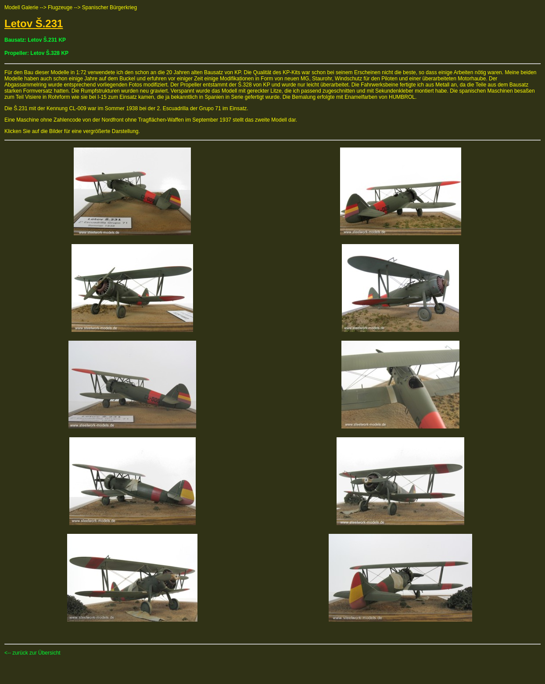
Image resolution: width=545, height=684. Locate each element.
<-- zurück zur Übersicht (32, 653)
